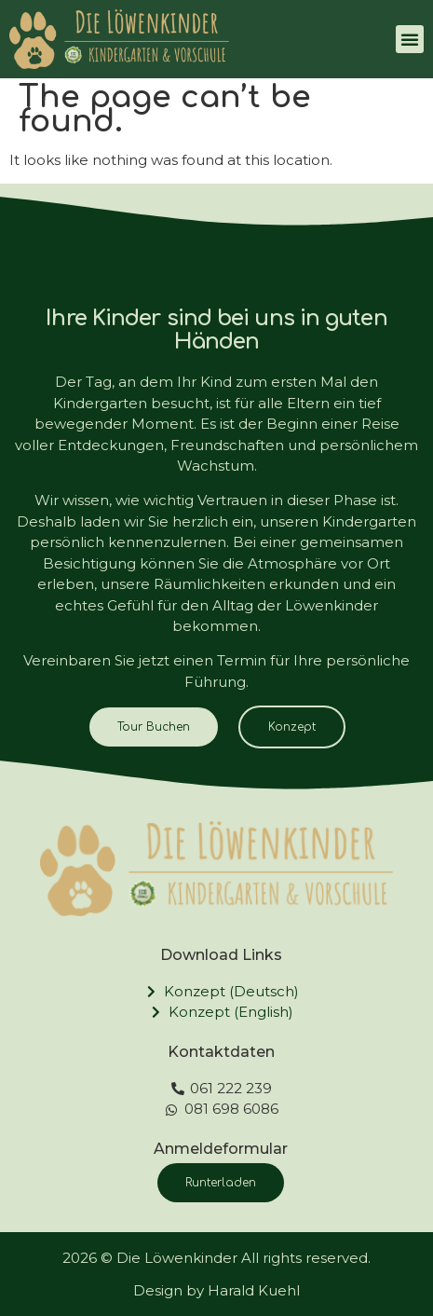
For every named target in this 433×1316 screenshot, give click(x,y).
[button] (410, 39)
